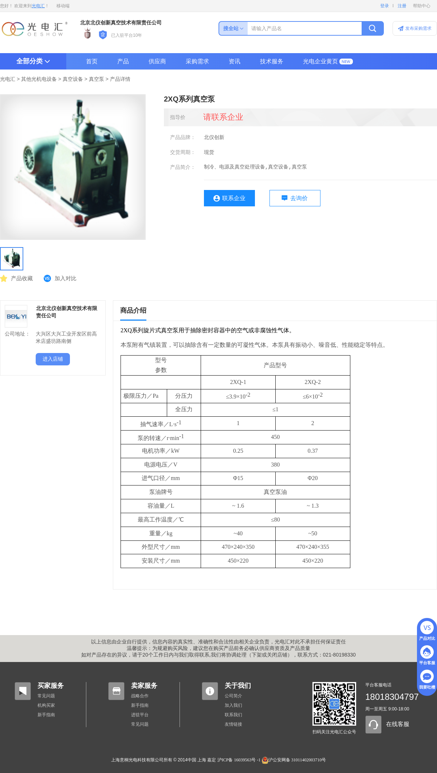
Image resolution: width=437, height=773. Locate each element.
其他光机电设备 (39, 79)
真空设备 (73, 79)
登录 (384, 5)
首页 (92, 61)
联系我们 (233, 714)
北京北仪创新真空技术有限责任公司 (121, 22)
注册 (402, 5)
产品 (123, 61)
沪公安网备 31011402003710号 (294, 759)
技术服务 (271, 61)
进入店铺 (53, 359)
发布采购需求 (418, 28)
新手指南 (46, 714)
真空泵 (96, 79)
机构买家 (46, 705)
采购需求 (197, 61)
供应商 (157, 61)
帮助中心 (421, 5)
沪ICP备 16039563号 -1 (239, 759)
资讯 (234, 61)
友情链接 (233, 724)
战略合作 (140, 695)
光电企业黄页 (320, 61)
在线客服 (397, 724)
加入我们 (233, 705)
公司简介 (233, 695)
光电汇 (38, 5)
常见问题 (46, 695)
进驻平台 (140, 714)
